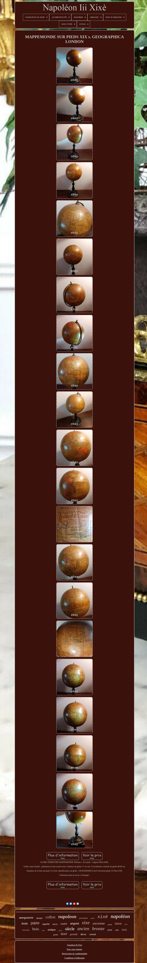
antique (52, 929)
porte (93, 918)
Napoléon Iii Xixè (74, 945)
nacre (55, 924)
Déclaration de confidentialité (74, 954)
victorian (25, 930)
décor (83, 934)
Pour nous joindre (74, 949)
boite (25, 923)
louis (124, 929)
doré (64, 934)
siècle (70, 929)
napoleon (67, 916)
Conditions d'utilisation (74, 958)
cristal (92, 934)
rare (125, 924)
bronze (98, 928)
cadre (63, 923)
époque (39, 918)
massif (110, 924)
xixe (86, 922)
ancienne (99, 923)
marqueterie (26, 917)
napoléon (120, 916)
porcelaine (83, 918)
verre (109, 930)
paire (35, 923)
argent (74, 923)
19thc (117, 930)
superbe (46, 924)
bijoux (60, 930)
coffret (50, 917)
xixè (102, 916)
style (43, 930)
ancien (83, 928)
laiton (118, 923)
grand (55, 935)
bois (35, 929)
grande (74, 934)
